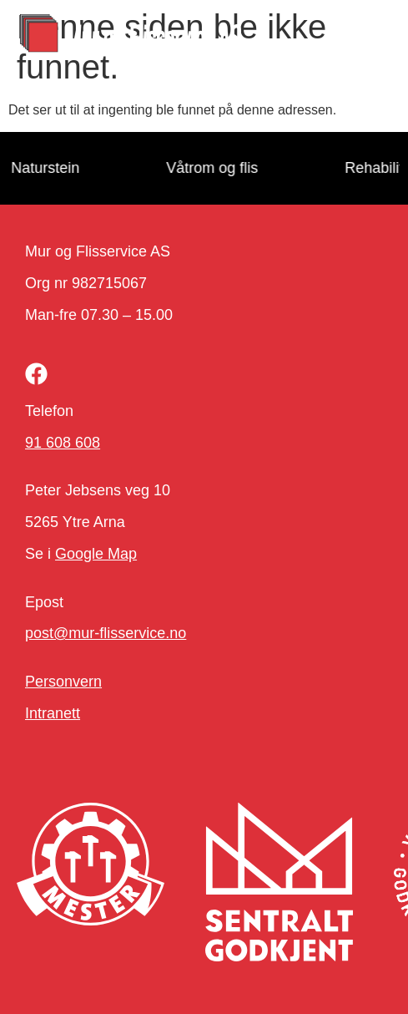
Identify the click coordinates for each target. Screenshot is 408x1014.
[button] (367, 35)
